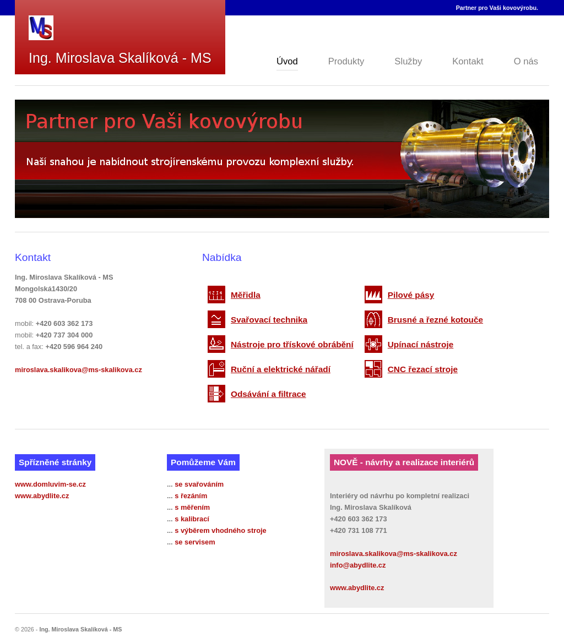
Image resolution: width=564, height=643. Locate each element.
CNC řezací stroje (423, 369)
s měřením (192, 507)
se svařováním (199, 484)
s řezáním (191, 496)
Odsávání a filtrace (268, 394)
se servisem (195, 542)
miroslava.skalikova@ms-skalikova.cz (78, 370)
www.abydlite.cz (42, 496)
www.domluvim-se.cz (50, 484)
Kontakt (467, 61)
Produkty (346, 61)
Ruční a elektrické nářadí (280, 369)
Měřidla (246, 294)
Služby (408, 61)
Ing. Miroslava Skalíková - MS (120, 58)
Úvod (287, 61)
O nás (526, 61)
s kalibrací (192, 519)
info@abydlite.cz (358, 565)
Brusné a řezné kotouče (435, 319)
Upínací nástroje (421, 344)
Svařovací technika (269, 319)
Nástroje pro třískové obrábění (292, 344)
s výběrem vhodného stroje (220, 530)
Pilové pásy (411, 294)
